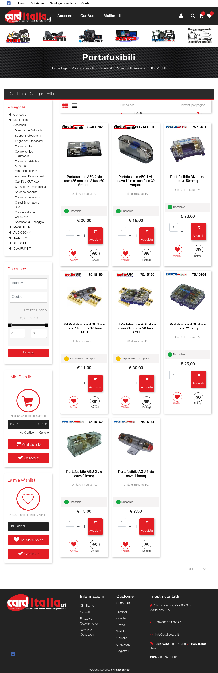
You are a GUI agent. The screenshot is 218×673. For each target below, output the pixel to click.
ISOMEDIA (20, 238)
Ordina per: (127, 105)
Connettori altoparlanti (29, 197)
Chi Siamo (87, 606)
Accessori (65, 16)
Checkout (28, 458)
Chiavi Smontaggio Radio (27, 205)
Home (21, 3)
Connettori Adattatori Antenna (28, 163)
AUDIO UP (20, 243)
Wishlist (121, 631)
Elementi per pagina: (193, 105)
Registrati (122, 651)
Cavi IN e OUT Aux (27, 181)
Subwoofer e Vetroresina (30, 187)
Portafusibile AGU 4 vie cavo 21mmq (188, 327)
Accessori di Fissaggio (29, 222)
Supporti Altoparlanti (28, 136)
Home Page (59, 68)
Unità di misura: (82, 194)
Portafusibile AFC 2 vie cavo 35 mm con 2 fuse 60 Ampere (84, 181)
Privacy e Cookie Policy (89, 621)
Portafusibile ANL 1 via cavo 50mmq (187, 179)
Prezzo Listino (35, 310)
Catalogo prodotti (83, 68)
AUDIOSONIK (22, 232)
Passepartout (122, 670)
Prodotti (121, 612)
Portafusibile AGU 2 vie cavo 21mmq (84, 474)
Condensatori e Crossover (25, 215)
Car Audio (89, 16)
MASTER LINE (22, 227)
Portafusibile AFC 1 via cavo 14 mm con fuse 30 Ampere (136, 181)
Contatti (86, 3)
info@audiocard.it (167, 634)
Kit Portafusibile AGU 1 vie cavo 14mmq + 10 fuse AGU (84, 329)
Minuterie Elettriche (27, 171)
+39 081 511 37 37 (168, 622)
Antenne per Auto (26, 192)
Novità (120, 625)
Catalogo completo (63, 3)
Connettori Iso (24, 146)
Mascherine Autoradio (29, 130)
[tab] (67, 106)
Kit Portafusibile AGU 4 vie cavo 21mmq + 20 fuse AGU (136, 329)
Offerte (121, 618)
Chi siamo (37, 3)
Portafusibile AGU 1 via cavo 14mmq (136, 474)
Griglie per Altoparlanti (29, 141)
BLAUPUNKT (22, 248)
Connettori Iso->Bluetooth (24, 154)
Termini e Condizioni (87, 633)
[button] (193, 16)
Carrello (121, 638)
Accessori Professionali (131, 68)
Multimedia (113, 16)
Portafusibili (158, 68)
